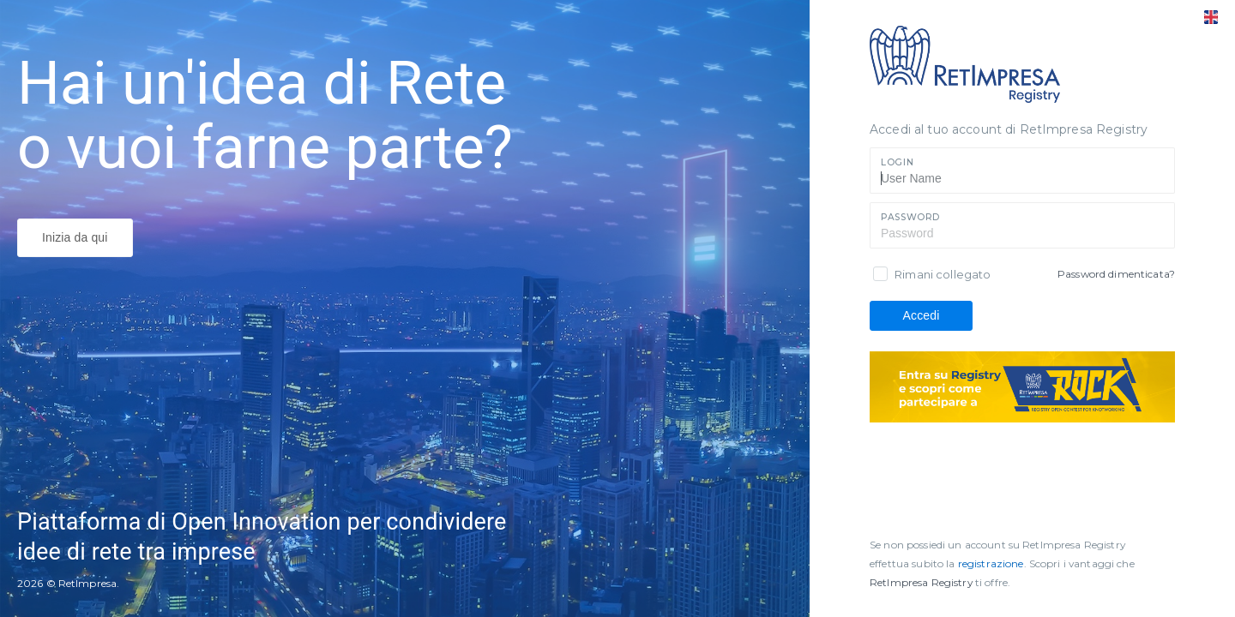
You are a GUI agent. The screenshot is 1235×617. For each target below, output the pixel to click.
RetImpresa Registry (922, 582)
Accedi (921, 315)
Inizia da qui (75, 237)
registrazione (991, 563)
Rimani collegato (943, 274)
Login (897, 162)
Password (910, 217)
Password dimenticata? (1116, 273)
